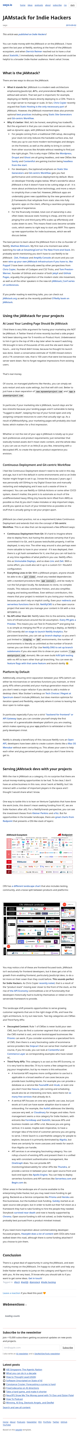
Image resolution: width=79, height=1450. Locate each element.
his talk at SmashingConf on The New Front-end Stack (41, 249)
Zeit (16, 257)
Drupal (15, 157)
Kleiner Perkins (40, 813)
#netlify (24, 1282)
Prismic (11, 1038)
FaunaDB (44, 1084)
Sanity (15, 161)
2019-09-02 (71, 25)
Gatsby (56, 1200)
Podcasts (21, 1422)
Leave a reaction (11, 1293)
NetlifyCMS (46, 604)
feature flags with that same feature (26, 663)
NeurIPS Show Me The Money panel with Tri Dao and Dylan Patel (40, 1395)
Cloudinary (40, 1112)
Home (5, 1422)
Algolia (63, 1139)
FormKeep (30, 1120)
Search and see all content (16, 1407)
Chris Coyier (60, 102)
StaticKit (14, 55)
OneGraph (17, 1163)
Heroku (66, 1197)
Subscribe (68, 1347)
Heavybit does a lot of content (37, 1233)
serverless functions (18, 604)
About (13, 1422)
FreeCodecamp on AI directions (22, 1388)
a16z (56, 813)
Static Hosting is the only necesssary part (42, 106)
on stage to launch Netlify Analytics (44, 631)
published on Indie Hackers (32, 34)
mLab (57, 1084)
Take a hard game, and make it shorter (26, 1391)
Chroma (7, 1216)
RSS (40, 1422)
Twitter (56, 1422)
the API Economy (19, 990)
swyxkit (18, 1429)
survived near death (25, 1212)
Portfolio (47, 1422)
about (48, 5)
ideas (30, 5)
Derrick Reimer (34, 51)
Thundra (62, 1166)
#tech (17, 1282)
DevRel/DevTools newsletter (47, 1353)
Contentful (29, 161)
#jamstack (35, 1282)
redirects (66, 600)
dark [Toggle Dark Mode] (72, 5)
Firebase (23, 257)
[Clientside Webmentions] (26, 1304)
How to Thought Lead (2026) (21, 1376)
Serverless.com (63, 1178)
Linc (52, 561)
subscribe (57, 5)
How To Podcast (14, 1399)
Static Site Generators (60, 114)
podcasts (39, 5)
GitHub (64, 1422)
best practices (24, 114)
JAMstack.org (10, 298)
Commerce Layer (16, 1053)
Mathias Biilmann (20, 245)
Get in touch (35, 1278)
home (22, 5)
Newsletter (32, 1422)
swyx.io (7, 5)
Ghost (27, 157)
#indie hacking (48, 1282)
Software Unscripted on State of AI (24, 1380)
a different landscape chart (26, 886)
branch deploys (53, 635)
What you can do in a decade (21, 1373)
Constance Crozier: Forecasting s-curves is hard (30, 1384)
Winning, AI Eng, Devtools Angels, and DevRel (30, 1402)
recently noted (47, 983)
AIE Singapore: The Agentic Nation (24, 1369)
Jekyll (55, 273)
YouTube (7, 1424)
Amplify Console (42, 257)
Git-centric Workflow (23, 118)
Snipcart (34, 1046)
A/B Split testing (64, 655)
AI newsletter (22, 1353)
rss (65, 5)
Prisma (52, 1197)
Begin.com (17, 1182)
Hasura (35, 1088)
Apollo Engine (40, 1174)
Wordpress (65, 153)
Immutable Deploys (25, 561)
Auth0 (46, 1108)
